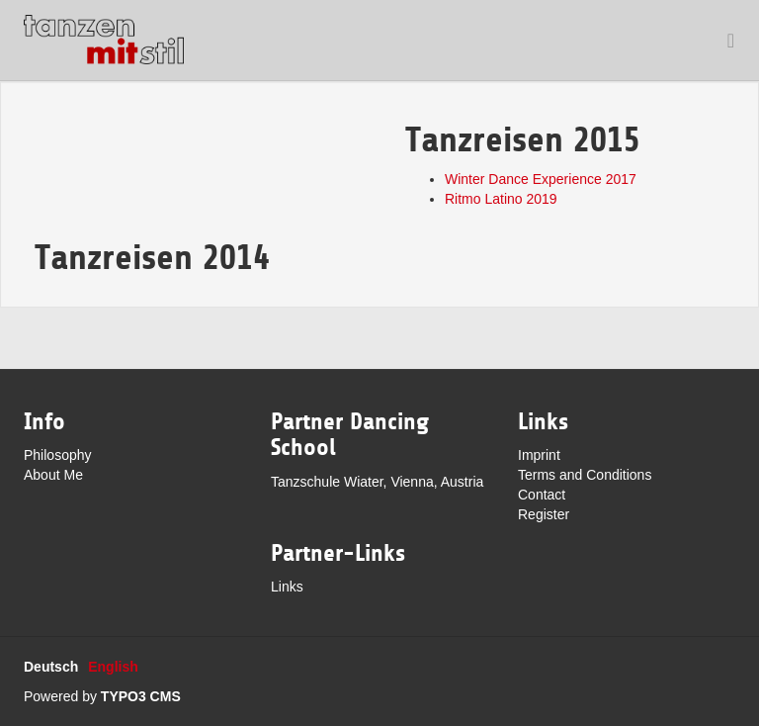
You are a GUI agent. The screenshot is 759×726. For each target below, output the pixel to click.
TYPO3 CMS (141, 696)
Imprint (539, 455)
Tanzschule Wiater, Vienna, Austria (377, 482)
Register (543, 514)
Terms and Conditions (584, 475)
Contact (541, 494)
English (113, 667)
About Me (53, 475)
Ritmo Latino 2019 (501, 199)
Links (287, 586)
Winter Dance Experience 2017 (540, 179)
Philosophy (58, 455)
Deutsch (51, 667)
